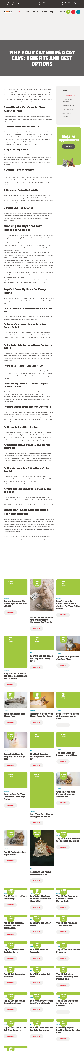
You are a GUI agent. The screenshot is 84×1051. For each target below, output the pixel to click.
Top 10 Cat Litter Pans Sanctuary (13, 897)
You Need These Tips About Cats (13, 715)
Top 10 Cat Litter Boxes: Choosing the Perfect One (66, 976)
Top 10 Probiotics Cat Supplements (13, 853)
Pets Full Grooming (69, 95)
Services (35, 12)
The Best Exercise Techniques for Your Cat (39, 756)
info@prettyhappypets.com (15, 3)
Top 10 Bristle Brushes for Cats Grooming (40, 1028)
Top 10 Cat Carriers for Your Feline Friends (40, 1002)
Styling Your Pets (69, 105)
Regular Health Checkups (68, 100)
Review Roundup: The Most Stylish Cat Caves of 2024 (14, 604)
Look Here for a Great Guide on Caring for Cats (66, 716)
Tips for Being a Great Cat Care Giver (66, 658)
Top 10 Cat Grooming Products (13, 975)
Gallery (44, 12)
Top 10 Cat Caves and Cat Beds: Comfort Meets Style (66, 899)
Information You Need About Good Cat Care (40, 715)
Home (19, 12)
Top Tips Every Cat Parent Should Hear (65, 754)
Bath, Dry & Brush (69, 109)
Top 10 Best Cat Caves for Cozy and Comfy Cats (40, 658)
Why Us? (53, 12)
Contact (62, 12)
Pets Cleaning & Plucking (68, 115)
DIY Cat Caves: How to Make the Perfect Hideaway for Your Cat (40, 620)
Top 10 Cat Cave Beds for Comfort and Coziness (66, 1003)
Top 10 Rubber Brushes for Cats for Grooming (67, 839)
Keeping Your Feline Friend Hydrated (39, 873)
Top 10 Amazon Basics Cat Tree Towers (13, 1028)
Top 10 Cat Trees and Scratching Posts (13, 1002)
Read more (9, 612)
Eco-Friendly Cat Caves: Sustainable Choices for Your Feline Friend (67, 605)
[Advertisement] (42, 28)
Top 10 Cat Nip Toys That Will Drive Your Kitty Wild (39, 899)
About (26, 12)
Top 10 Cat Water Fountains (38, 951)
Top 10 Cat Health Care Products (67, 951)
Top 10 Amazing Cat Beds (39, 975)
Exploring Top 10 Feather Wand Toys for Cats (67, 1030)
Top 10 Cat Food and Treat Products (65, 924)
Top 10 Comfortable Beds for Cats (12, 951)
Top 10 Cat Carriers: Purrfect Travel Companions (12, 925)
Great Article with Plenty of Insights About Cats (64, 794)
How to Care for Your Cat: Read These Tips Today (13, 797)
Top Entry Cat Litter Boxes (39, 924)
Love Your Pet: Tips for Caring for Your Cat (41, 815)
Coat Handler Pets (69, 120)
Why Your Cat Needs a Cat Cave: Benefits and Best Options (14, 676)
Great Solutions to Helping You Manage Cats (13, 756)
